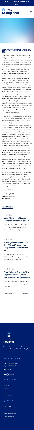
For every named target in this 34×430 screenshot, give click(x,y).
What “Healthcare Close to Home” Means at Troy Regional (16, 219)
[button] (31, 11)
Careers (6, 389)
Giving (5, 392)
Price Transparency (9, 420)
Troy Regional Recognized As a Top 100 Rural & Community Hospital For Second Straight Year (16, 246)
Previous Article (8, 293)
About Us (6, 385)
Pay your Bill (7, 410)
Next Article (26, 293)
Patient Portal (7, 406)
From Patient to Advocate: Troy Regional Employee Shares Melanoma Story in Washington (17, 275)
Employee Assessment (10, 413)
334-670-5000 (8, 370)
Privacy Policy (7, 395)
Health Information (9, 416)
